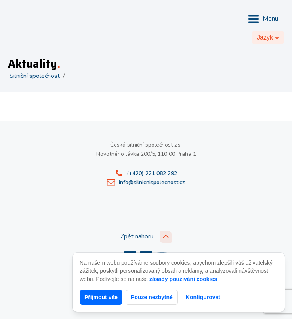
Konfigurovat (203, 297)
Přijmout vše (101, 297)
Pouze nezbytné (152, 297)
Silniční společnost (35, 76)
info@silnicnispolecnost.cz (152, 182)
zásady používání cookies (183, 279)
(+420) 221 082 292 (152, 173)
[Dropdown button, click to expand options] (268, 37)
